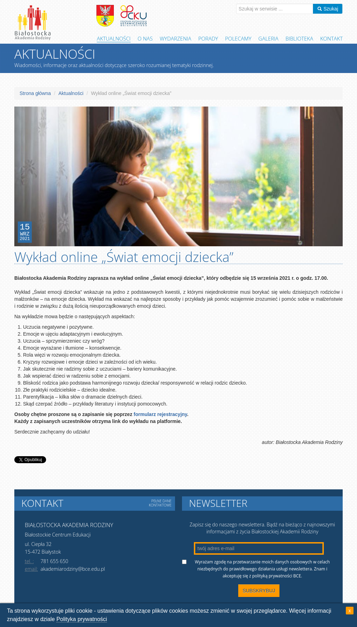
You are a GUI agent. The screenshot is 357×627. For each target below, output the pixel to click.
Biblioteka (299, 38)
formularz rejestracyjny (160, 414)
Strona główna (35, 93)
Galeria (268, 38)
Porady (208, 38)
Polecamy (238, 38)
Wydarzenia (175, 38)
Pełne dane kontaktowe (160, 503)
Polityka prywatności (81, 619)
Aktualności (114, 38)
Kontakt (331, 38)
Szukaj (327, 9)
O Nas (145, 38)
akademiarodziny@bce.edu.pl (73, 569)
